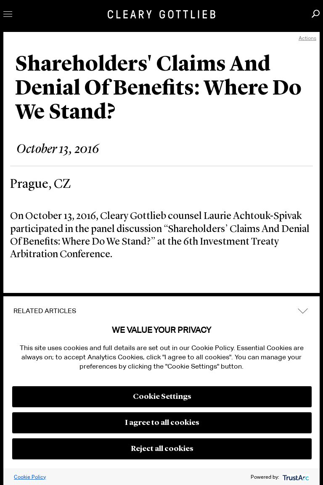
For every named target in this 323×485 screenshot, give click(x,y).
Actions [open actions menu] (307, 38)
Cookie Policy (30, 477)
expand (303, 311)
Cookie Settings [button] (162, 397)
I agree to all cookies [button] (162, 423)
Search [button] (316, 14)
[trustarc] (295, 477)
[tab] (161, 311)
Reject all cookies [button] (162, 449)
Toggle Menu (7, 14)
